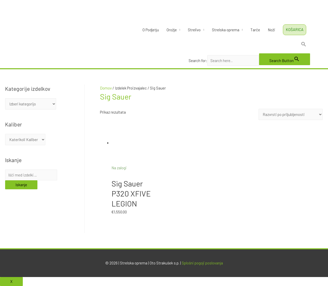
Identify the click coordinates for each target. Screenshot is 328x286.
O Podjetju (150, 29)
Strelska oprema (225, 29)
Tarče (255, 29)
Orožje (172, 29)
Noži (271, 29)
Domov (106, 88)
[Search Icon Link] (249, 45)
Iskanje (21, 184)
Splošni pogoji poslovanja (202, 263)
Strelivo (194, 29)
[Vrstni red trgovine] (291, 114)
